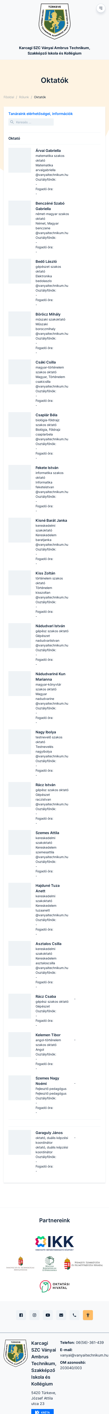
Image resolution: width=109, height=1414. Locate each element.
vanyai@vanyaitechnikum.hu (84, 1355)
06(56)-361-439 (90, 1342)
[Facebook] (21, 1315)
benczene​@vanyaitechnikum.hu (52, 230)
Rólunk (24, 97)
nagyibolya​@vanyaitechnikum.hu (52, 753)
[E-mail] (61, 1315)
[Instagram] (34, 1315)
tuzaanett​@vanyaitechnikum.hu (52, 912)
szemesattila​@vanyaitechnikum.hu (52, 854)
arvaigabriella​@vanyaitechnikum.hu (52, 172)
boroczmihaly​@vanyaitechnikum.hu (52, 331)
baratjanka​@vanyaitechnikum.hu (52, 542)
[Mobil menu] (100, 8)
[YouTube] (48, 1315)
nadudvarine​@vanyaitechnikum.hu (52, 701)
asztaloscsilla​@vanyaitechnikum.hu (52, 965)
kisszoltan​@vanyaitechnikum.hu (52, 595)
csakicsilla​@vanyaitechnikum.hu (52, 384)
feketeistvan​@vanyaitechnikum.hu (52, 489)
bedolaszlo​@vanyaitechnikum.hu (52, 283)
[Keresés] (31, 122)
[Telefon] (75, 1315)
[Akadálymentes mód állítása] (88, 1315)
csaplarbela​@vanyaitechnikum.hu (52, 436)
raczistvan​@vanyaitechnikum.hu (52, 801)
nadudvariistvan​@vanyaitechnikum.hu (52, 643)
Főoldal (9, 97)
